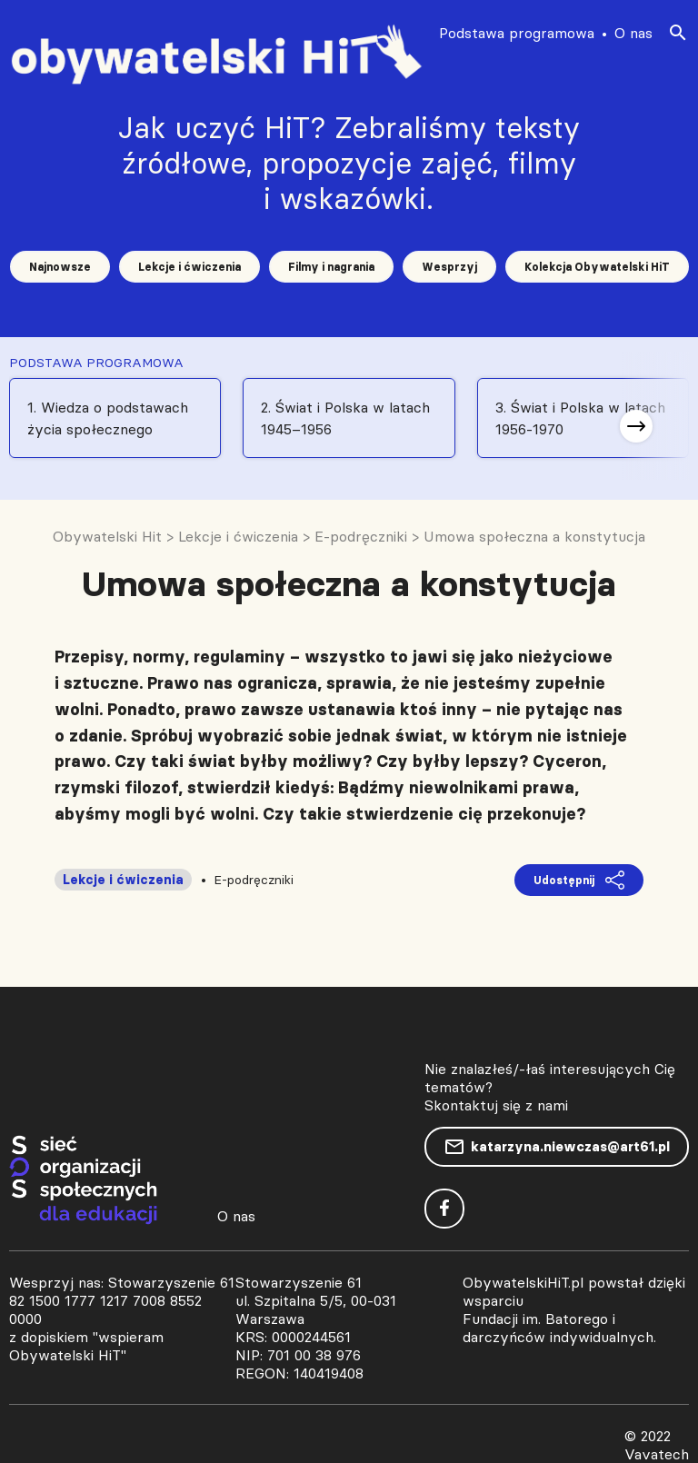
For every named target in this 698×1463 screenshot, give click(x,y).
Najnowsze (60, 267)
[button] (636, 426)
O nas (633, 33)
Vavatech (656, 1454)
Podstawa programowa (516, 33)
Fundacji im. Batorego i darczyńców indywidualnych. (559, 1327)
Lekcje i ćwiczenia (189, 267)
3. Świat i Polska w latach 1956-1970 (580, 418)
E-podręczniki (254, 879)
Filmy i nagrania (331, 267)
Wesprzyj (449, 267)
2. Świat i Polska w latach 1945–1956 (345, 418)
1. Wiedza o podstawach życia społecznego (107, 418)
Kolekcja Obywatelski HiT (597, 267)
